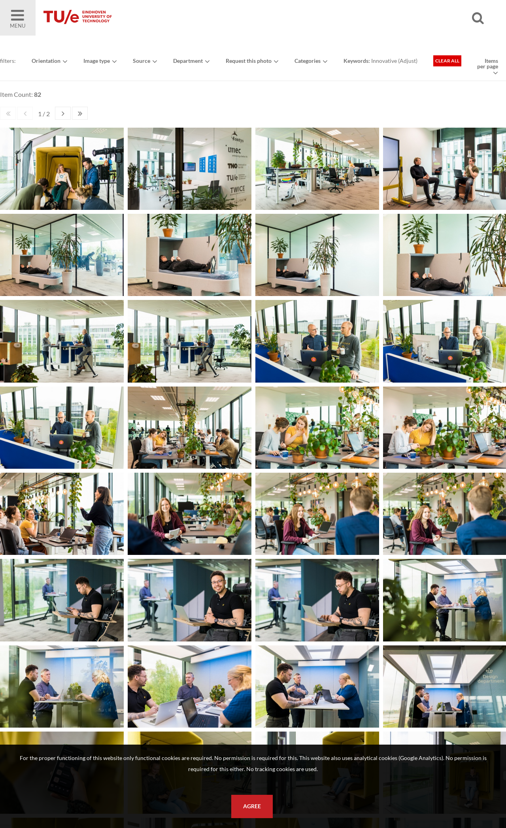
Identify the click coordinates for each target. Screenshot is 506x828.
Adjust (408, 60)
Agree (252, 806)
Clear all (447, 60)
